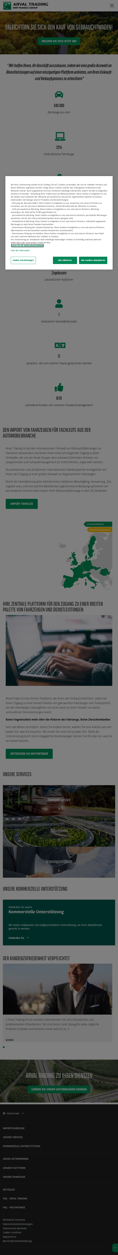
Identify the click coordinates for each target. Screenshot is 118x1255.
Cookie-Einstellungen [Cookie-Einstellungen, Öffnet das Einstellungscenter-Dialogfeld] (23, 260)
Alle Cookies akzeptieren (93, 260)
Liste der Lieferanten (20, 250)
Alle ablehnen (65, 260)
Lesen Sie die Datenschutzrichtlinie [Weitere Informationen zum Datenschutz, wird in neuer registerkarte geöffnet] (27, 245)
